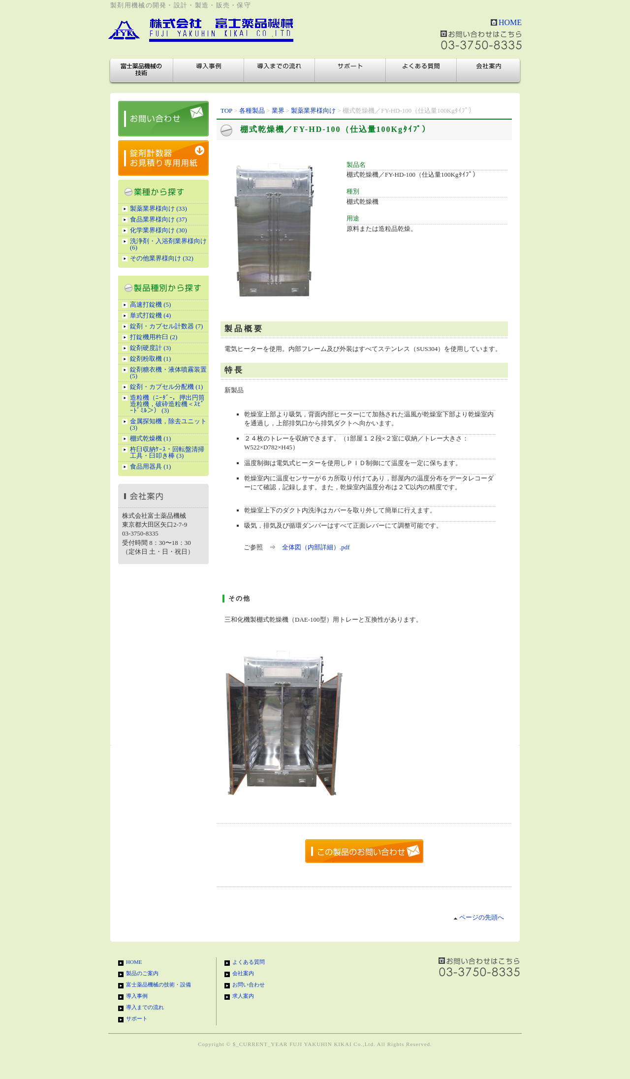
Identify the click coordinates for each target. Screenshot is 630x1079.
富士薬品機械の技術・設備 (141, 70)
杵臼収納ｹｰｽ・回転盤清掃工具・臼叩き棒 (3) (167, 452)
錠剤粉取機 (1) (150, 358)
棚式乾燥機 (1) (150, 438)
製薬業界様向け (313, 110)
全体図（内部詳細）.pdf (316, 547)
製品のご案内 (142, 973)
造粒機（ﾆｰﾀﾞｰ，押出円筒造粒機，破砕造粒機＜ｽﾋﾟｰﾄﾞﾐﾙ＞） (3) (167, 404)
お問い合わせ (248, 984)
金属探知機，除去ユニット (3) (168, 424)
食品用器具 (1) (150, 466)
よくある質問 (421, 70)
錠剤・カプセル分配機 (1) (166, 386)
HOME (510, 22)
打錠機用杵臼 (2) (153, 337)
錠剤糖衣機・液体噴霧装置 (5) (168, 373)
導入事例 (208, 70)
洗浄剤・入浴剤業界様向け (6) (168, 244)
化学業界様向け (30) (158, 230)
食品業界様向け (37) (158, 219)
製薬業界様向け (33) (158, 208)
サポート (350, 70)
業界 (278, 110)
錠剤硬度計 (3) (150, 347)
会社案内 (488, 70)
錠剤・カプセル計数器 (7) (166, 326)
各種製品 (252, 110)
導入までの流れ (279, 70)
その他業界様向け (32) (161, 258)
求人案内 (243, 996)
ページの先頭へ (478, 917)
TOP (226, 110)
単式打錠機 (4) (150, 315)
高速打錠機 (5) (150, 304)
